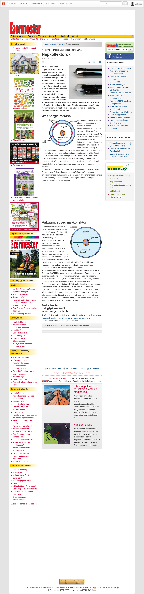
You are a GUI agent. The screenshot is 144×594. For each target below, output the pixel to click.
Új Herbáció (115, 191)
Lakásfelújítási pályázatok (24, 289)
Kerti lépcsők (18, 401)
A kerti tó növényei (21, 461)
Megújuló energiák (118, 84)
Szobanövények (19, 165)
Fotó (57, 36)
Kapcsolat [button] (37, 3)
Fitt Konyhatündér (90, 39)
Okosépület (115, 82)
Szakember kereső (69, 36)
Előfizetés (15, 39)
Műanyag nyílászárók (22, 481)
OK (125, 3)
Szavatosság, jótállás (22, 314)
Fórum (51, 36)
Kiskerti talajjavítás (21, 404)
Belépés (138, 4)
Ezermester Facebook (108, 587)
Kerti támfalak (19, 393)
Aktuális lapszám (18, 36)
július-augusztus (57, 44)
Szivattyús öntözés (21, 453)
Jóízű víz (16, 311)
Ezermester (12, 3)
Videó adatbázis (53, 39)
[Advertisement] (72, 16)
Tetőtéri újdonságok (21, 294)
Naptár (42, 39)
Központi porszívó (20, 360)
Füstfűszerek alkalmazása (24, 439)
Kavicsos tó (18, 412)
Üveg (15, 483)
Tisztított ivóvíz (19, 297)
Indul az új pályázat (118, 114)
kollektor (87, 325)
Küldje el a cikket (53, 368)
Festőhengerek (19, 335)
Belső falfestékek (20, 333)
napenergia (77, 325)
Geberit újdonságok (21, 470)
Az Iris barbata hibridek (22, 426)
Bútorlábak (17, 472)
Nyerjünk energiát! (20, 292)
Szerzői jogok (71, 587)
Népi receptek (116, 182)
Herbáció (65, 39)
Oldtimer (42, 36)
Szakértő (34, 39)
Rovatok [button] (24, 3)
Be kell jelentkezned (57, 378)
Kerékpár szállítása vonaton (24, 300)
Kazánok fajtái (19, 377)
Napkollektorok (19, 322)
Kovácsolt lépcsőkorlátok (23, 418)
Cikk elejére (93, 368)
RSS (93, 587)
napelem (67, 325)
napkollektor (56, 325)
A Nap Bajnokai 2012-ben (121, 112)
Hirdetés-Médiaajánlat (44, 587)
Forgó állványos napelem (120, 68)
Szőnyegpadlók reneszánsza (25, 489)
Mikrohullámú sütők (21, 357)
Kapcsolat (29, 587)
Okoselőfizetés (19, 140)
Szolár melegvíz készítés (120, 93)
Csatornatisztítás (20, 379)
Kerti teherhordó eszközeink (25, 415)
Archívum (32, 36)
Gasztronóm (76, 39)
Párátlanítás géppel (21, 363)
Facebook (24, 39)
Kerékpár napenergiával (120, 117)
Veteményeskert (20, 108)
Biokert (16, 76)
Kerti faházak (18, 330)
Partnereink (83, 587)
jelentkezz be (31, 504)
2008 (46, 44)
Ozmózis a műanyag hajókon (25, 308)
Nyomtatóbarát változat (74, 368)
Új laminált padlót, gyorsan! (24, 486)
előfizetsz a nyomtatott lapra (74, 318)
